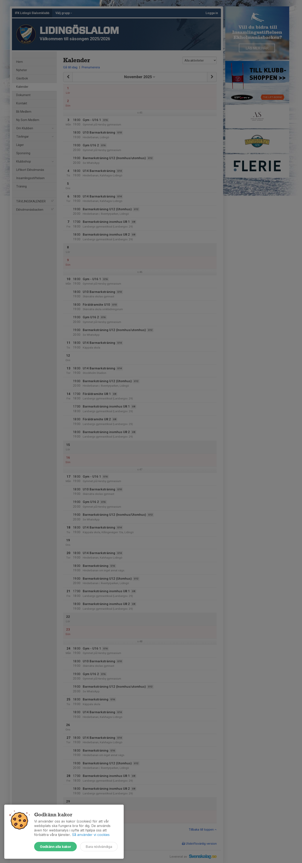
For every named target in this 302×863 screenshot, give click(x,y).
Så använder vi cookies (91, 835)
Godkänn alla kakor (55, 846)
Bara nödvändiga (99, 846)
